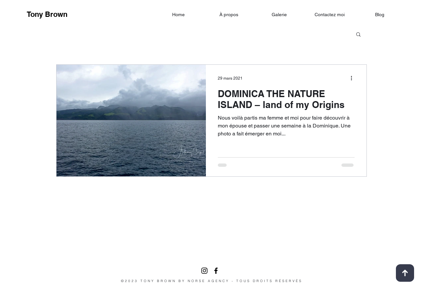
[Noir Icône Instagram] (204, 271)
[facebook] (216, 271)
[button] (358, 34)
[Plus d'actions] (354, 78)
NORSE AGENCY (208, 281)
